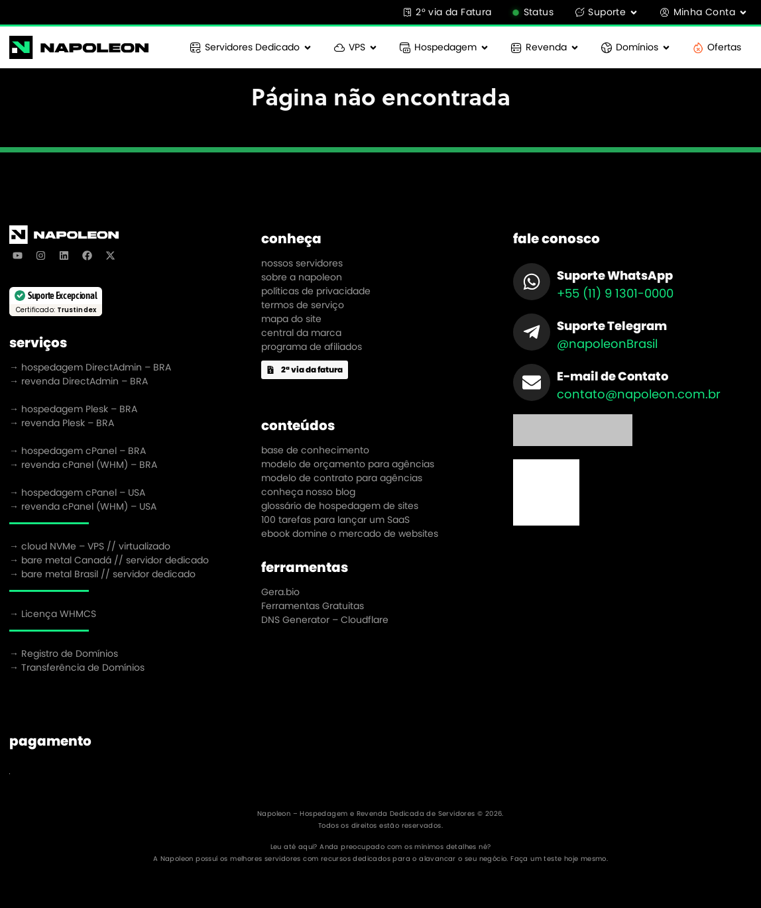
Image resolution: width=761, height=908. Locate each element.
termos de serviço (302, 305)
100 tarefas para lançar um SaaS (335, 519)
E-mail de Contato (612, 376)
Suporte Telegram (612, 325)
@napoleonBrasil (607, 343)
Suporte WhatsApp (615, 275)
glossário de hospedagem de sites (339, 505)
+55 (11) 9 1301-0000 (615, 293)
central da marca (301, 332)
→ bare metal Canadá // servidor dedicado (109, 560)
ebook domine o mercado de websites (349, 533)
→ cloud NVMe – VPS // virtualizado (89, 546)
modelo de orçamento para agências (347, 464)
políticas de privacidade (316, 291)
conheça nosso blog (308, 491)
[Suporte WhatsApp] (531, 281)
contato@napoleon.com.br (639, 394)
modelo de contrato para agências (341, 477)
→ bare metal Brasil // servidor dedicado (102, 574)
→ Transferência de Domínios (77, 667)
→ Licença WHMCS (52, 613)
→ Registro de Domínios (63, 653)
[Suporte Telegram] (531, 332)
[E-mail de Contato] (531, 382)
